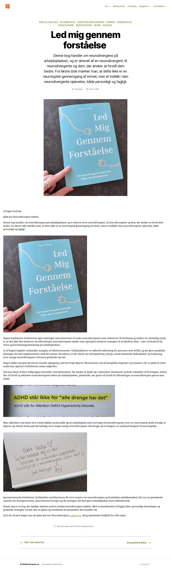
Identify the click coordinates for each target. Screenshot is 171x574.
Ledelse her (75, 519)
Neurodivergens (84, 29)
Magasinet (143, 8)
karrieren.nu (33, 568)
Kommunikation (125, 26)
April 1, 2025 (94, 93)
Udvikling (108, 29)
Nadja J (80, 93)
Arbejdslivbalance (47, 26)
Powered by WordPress (52, 568)
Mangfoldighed (66, 29)
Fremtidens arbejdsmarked (91, 26)
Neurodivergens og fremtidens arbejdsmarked (75, 530)
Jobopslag (132, 8)
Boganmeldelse (67, 26)
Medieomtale (119, 8)
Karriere (111, 26)
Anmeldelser (158, 8)
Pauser (97, 29)
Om (106, 8)
